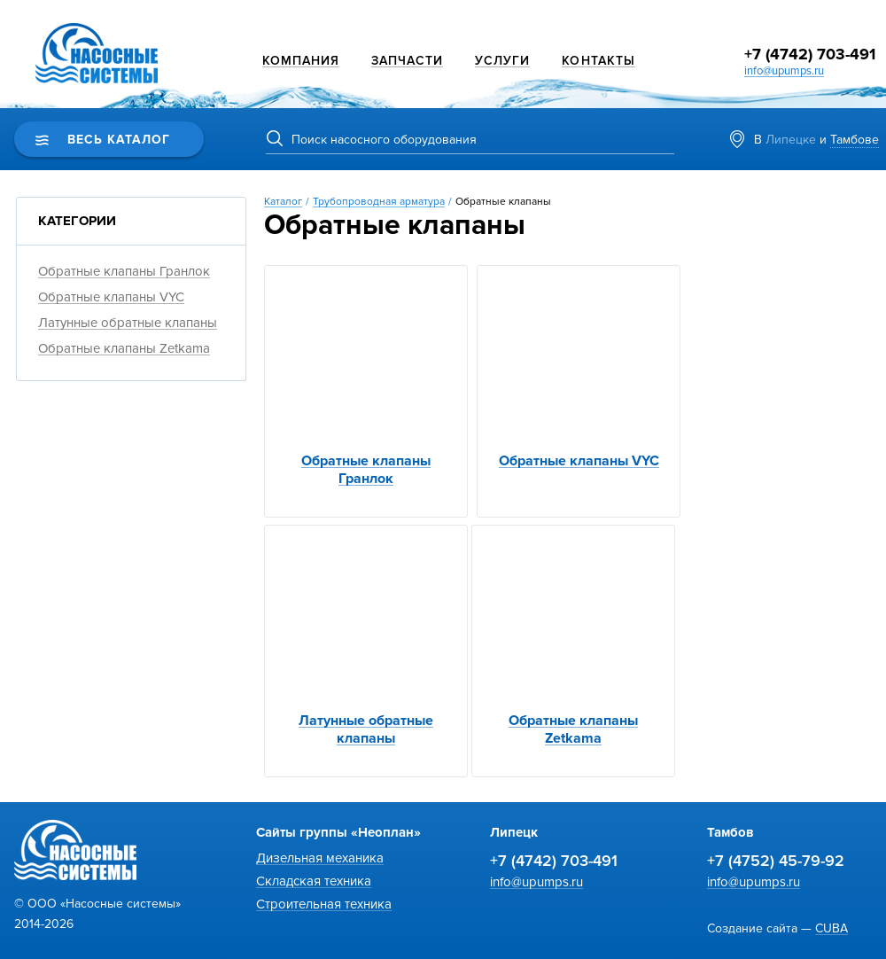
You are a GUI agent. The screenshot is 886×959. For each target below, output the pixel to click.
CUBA (831, 928)
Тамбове (854, 139)
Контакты (598, 60)
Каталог (283, 201)
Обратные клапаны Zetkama (124, 348)
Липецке (791, 139)
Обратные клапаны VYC (111, 297)
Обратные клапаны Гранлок (124, 271)
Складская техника (313, 881)
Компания (300, 60)
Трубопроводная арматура (379, 201)
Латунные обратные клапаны (127, 323)
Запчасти (407, 60)
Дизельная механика (320, 858)
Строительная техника (324, 904)
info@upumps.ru (784, 71)
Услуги (502, 60)
